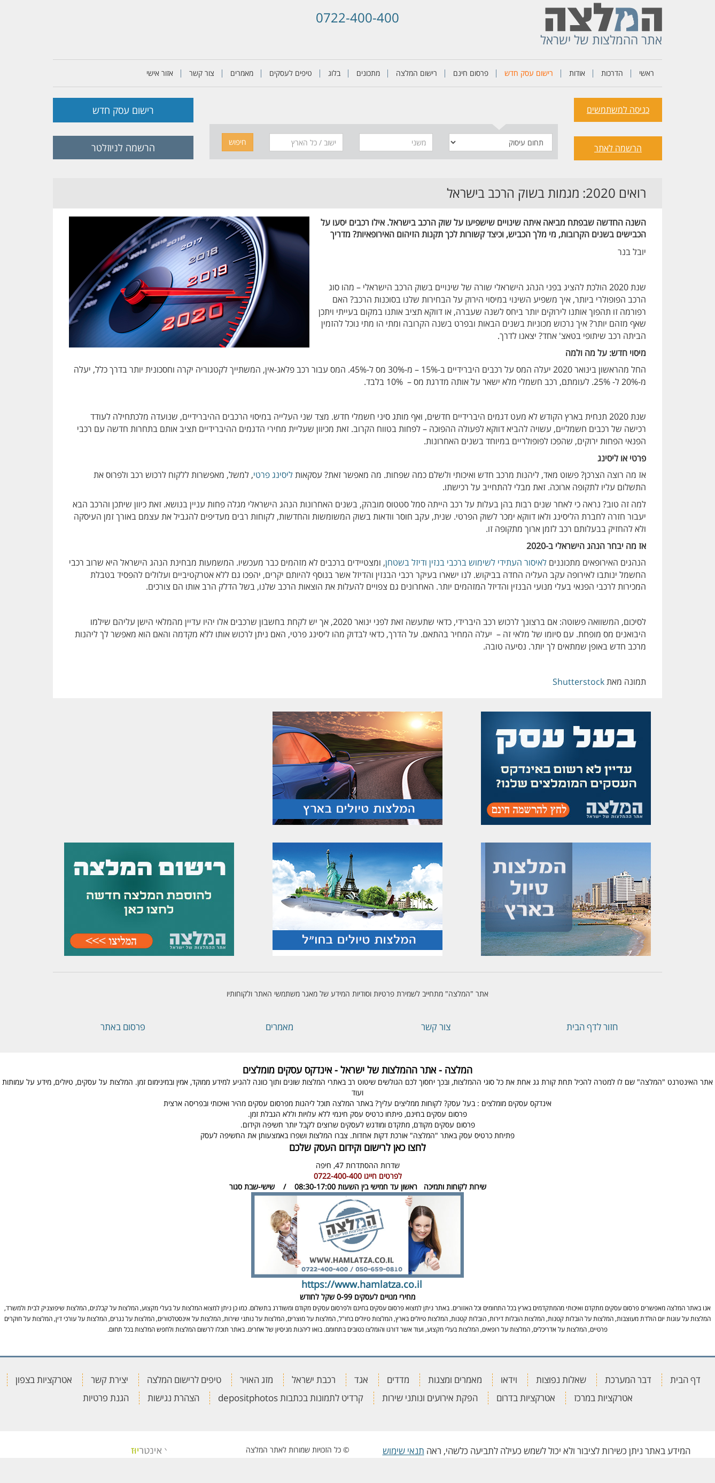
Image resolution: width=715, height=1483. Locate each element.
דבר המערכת (628, 1379)
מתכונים (368, 73)
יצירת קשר (109, 1379)
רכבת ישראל (314, 1379)
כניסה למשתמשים (618, 109)
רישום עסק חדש (528, 73)
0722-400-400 (357, 17)
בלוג (334, 73)
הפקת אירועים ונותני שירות (430, 1398)
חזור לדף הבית (592, 1027)
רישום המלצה (416, 73)
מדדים (398, 1379)
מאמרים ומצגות (455, 1379)
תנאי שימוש (403, 1451)
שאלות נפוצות (561, 1379)
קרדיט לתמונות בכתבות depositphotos (290, 1398)
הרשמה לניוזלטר (123, 147)
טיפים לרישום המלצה (184, 1379)
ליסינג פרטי (273, 475)
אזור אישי (159, 73)
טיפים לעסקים (290, 73)
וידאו (509, 1379)
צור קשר (201, 73)
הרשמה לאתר (618, 148)
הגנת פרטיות (106, 1398)
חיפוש (237, 142)
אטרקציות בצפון (43, 1379)
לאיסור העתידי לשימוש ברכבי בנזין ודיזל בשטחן (466, 562)
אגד (361, 1379)
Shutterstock (578, 682)
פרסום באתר (122, 1027)
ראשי (646, 73)
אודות (577, 73)
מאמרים (241, 73)
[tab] (499, 108)
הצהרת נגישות (173, 1398)
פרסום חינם (470, 73)
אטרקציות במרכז (603, 1398)
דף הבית (685, 1379)
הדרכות (612, 73)
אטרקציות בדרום (525, 1398)
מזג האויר (256, 1379)
